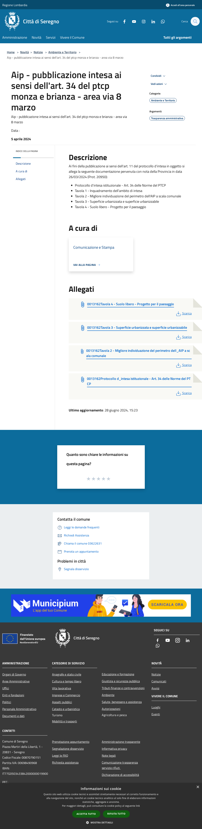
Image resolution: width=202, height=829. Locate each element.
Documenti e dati (13, 716)
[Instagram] (142, 21)
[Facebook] (122, 21)
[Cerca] (195, 21)
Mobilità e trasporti (64, 721)
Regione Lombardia (14, 5)
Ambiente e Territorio (62, 52)
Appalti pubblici (62, 702)
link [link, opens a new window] (138, 805)
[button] (101, 822)
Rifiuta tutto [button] (116, 813)
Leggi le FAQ (60, 755)
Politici (6, 702)
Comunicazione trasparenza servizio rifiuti (120, 765)
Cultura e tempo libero (66, 681)
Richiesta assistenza (65, 762)
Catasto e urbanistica (66, 709)
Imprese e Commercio (66, 695)
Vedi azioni (159, 84)
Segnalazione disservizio (68, 748)
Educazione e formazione (118, 674)
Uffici (5, 688)
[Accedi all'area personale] (180, 5)
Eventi (156, 714)
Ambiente (108, 695)
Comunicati (159, 681)
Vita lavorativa (61, 688)
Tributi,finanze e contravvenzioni (123, 688)
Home (11, 52)
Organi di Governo (14, 674)
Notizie (38, 52)
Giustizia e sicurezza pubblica (121, 681)
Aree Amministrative (16, 681)
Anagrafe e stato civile (66, 674)
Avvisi (155, 688)
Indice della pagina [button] (27, 151)
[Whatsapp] (161, 21)
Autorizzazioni (111, 708)
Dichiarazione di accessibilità (120, 774)
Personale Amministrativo (19, 709)
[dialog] (101, 806)
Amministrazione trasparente (121, 741)
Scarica (183, 313)
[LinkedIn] (151, 21)
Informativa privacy (114, 748)
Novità (24, 52)
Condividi (158, 76)
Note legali (109, 755)
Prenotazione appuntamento (70, 741)
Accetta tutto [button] (86, 814)
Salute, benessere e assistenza (122, 702)
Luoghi (156, 707)
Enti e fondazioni (13, 695)
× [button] (197, 787)
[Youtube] (132, 21)
